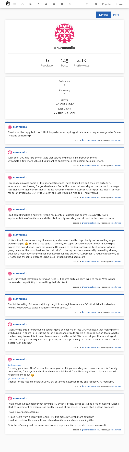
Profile (103, 14)
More (118, 15)
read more (116, 140)
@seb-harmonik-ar (17, 378)
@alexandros (14, 365)
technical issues (90, 140)
